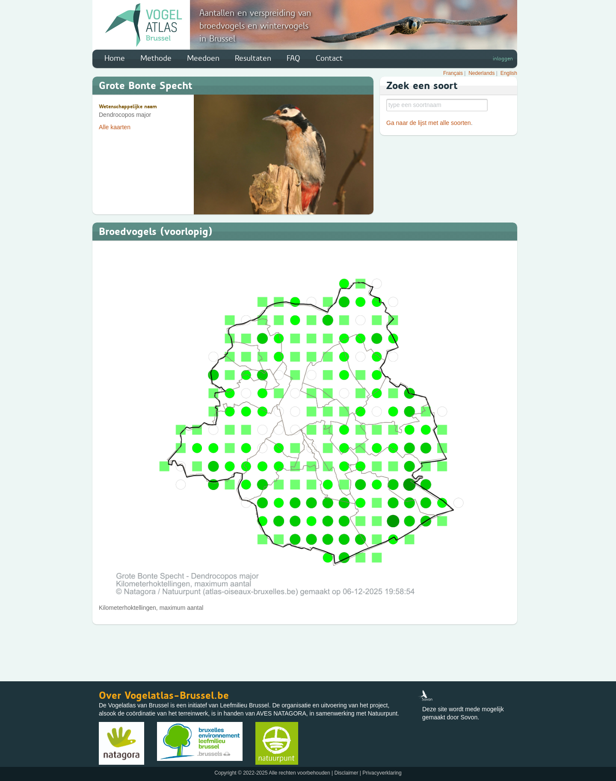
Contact (329, 58)
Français (453, 73)
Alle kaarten (114, 127)
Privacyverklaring (381, 773)
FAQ (293, 58)
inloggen (503, 58)
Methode (156, 58)
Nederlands (481, 73)
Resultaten (253, 58)
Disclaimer (346, 773)
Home (114, 58)
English (508, 73)
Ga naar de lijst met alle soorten (428, 122)
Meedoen (203, 58)
